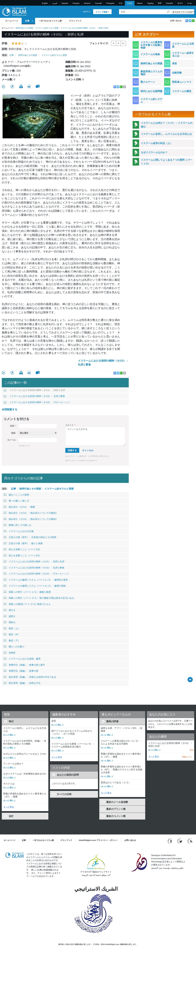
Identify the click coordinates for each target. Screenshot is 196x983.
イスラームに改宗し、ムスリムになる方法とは (166, 134)
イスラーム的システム (151, 100)
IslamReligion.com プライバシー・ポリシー (98, 840)
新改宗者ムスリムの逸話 (151, 72)
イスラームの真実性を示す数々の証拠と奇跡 (151, 45)
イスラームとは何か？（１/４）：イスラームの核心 (166, 124)
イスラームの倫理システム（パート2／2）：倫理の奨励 (35, 585)
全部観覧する (9, 409)
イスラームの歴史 (181, 91)
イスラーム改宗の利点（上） (156, 143)
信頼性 (10, 652)
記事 (27, 21)
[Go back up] (190, 679)
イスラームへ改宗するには (183, 54)
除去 (191, 750)
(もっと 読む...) (9, 735)
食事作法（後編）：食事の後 (21, 671)
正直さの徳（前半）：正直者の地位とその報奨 (30, 537)
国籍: (13, 433)
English (45, 3)
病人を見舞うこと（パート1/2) (22, 549)
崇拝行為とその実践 (24, 28)
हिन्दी (159, 3)
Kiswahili (169, 3)
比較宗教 (177, 72)
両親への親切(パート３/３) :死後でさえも (27, 604)
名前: (13, 426)
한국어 (180, 3)
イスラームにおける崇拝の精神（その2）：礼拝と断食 (103, 362)
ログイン (87, 12)
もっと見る (8, 807)
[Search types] (183, 11)
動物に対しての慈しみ (17, 525)
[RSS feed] (190, 841)
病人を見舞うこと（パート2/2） (22, 555)
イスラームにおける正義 (19, 531)
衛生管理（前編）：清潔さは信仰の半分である (30, 677)
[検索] (168, 11)
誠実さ (10, 616)
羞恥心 (10, 622)
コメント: (70, 425)
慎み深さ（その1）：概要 (19, 507)
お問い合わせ (176, 21)
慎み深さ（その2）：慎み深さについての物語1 (30, 513)
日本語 (129, 3)
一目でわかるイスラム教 (50, 21)
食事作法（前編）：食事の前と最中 (24, 665)
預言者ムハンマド (181, 82)
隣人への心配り (14, 646)
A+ (123, 43)
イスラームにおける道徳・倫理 (22, 658)
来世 (174, 63)
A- (114, 43)
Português (110, 3)
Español (65, 3)
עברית (189, 3)
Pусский (98, 3)
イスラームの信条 (150, 54)
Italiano (140, 3)
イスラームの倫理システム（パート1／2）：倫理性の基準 (36, 579)
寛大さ (10, 610)
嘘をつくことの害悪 (16, 494)
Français (76, 3)
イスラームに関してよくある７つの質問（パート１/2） (166, 161)
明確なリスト (187, 757)
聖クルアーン (148, 82)
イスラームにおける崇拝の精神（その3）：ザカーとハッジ (37, 402)
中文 (120, 3)
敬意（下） (12, 640)
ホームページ (11, 21)
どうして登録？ (102, 12)
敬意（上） (12, 628)
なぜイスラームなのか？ (154, 152)
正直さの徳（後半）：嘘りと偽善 (23, 543)
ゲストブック (75, 21)
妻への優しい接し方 (16, 500)
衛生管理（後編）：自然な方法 (22, 683)
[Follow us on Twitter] (180, 841)
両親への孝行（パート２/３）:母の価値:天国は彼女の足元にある (39, 598)
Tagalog (150, 3)
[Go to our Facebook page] (170, 841)
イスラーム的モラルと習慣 (46, 28)
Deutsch (87, 3)
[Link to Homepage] (14, 11)
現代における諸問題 (151, 91)
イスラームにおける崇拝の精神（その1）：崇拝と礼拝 (34, 390)
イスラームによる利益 (183, 45)
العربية (54, 3)
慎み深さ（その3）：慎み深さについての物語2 (30, 519)
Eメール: (12, 440)
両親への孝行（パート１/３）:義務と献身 (27, 592)
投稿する (72, 450)
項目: (5, 55)
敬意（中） (12, 634)
